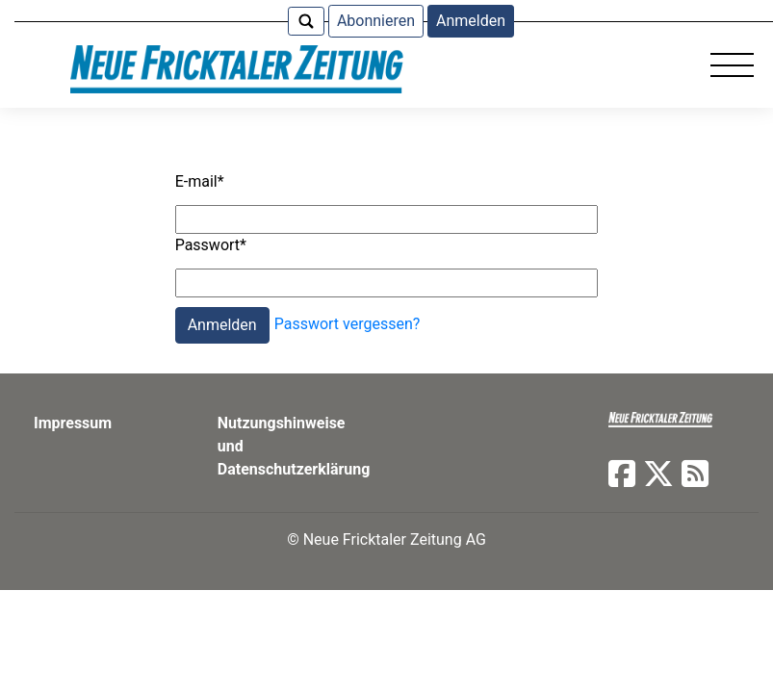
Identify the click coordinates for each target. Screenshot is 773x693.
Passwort (210, 245)
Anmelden (470, 21)
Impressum (73, 423)
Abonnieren (376, 21)
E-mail (199, 181)
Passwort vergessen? (347, 325)
